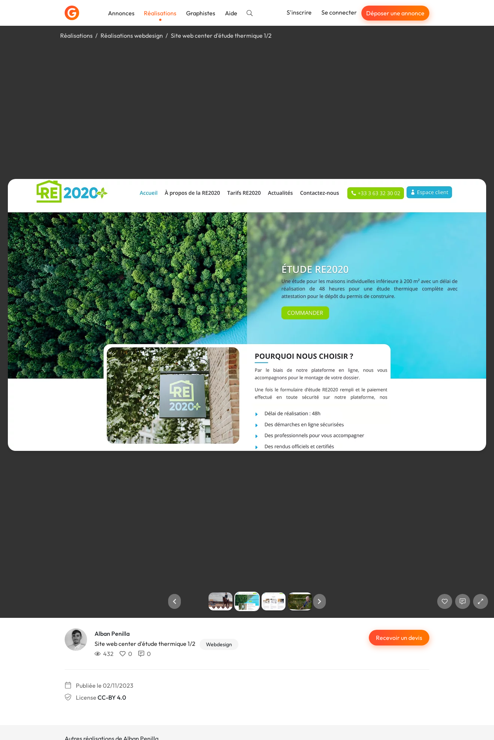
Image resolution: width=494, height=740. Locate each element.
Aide (231, 13)
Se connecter (339, 12)
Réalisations (160, 13)
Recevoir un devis (399, 637)
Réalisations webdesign (132, 35)
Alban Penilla (112, 633)
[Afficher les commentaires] (462, 601)
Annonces (121, 13)
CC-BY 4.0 (112, 697)
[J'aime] (444, 601)
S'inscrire (299, 12)
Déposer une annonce (395, 13)
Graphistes (200, 13)
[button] (174, 601)
